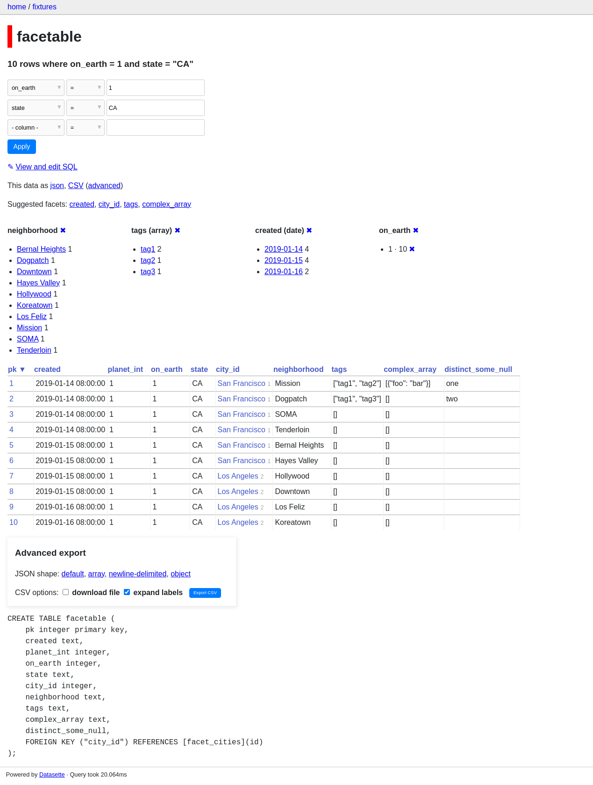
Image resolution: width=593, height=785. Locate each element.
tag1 (148, 249)
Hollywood (34, 294)
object (181, 574)
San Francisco (241, 383)
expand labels (153, 592)
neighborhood (298, 369)
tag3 (148, 272)
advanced (104, 185)
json (57, 185)
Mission (29, 328)
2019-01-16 (283, 272)
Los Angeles (238, 476)
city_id (109, 204)
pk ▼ (17, 369)
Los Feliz (32, 316)
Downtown (34, 272)
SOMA (27, 339)
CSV (76, 185)
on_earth (167, 369)
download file (91, 592)
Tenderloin (34, 350)
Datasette (52, 774)
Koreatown (35, 305)
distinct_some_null (478, 369)
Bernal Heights (41, 249)
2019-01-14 (283, 249)
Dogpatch (33, 260)
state (199, 369)
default (73, 574)
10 (13, 522)
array (96, 574)
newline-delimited (138, 574)
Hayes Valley (38, 283)
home (16, 7)
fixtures (44, 7)
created (82, 204)
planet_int (125, 369)
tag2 (148, 260)
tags (131, 204)
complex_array (166, 204)
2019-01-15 (283, 260)
